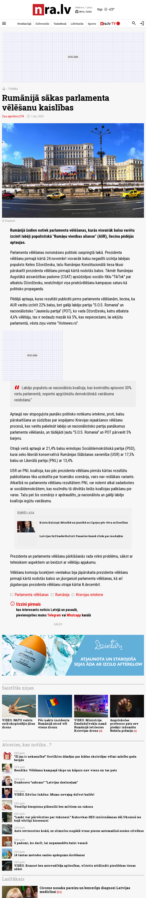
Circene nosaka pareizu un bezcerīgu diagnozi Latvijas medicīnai (85, 890)
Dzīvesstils (42, 23)
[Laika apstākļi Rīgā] (105, 9)
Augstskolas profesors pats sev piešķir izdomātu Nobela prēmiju (124, 725)
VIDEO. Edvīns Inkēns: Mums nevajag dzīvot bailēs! (54, 794)
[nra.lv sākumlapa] (52, 9)
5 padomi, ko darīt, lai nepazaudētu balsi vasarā (50, 843)
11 (59, 892)
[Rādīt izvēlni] (4, 23)
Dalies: (58, 624)
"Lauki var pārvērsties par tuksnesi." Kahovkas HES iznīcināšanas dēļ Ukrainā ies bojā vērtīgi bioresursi (77, 818)
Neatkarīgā (24, 23)
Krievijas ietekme (87, 594)
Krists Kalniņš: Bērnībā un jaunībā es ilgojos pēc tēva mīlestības (83, 522)
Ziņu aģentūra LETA (13, 116)
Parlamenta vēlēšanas (29, 594)
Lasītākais (13, 879)
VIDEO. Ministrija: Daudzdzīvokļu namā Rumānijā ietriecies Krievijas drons (90, 725)
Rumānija (60, 594)
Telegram (54, 615)
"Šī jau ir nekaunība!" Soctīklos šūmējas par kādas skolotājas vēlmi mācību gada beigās (75, 758)
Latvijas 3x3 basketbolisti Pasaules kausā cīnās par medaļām (81, 536)
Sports (92, 23)
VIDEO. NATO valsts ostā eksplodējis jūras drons (18, 723)
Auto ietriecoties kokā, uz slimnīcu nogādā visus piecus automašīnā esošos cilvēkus (79, 831)
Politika (13, 89)
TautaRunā (60, 23)
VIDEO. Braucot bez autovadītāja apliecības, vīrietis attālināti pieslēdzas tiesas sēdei (75, 867)
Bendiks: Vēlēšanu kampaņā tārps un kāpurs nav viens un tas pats (65, 770)
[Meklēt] (134, 23)
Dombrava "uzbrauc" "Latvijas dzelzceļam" (46, 782)
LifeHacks (77, 23)
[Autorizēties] (142, 23)
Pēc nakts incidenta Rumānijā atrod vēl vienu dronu (53, 723)
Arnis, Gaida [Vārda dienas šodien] (83, 12)
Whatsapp (74, 615)
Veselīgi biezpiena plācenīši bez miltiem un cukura (53, 807)
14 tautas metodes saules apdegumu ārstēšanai (49, 855)
